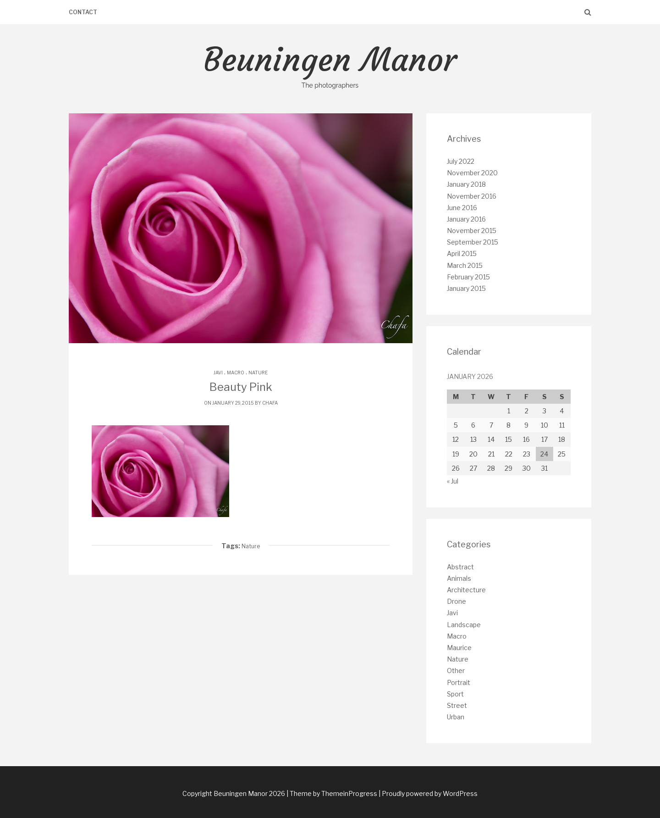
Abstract (460, 567)
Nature (258, 372)
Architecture (466, 590)
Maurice (459, 647)
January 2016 (466, 219)
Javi (218, 372)
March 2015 (465, 265)
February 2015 (468, 277)
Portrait (458, 682)
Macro (235, 372)
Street (457, 705)
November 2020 (472, 173)
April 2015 (462, 253)
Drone (456, 601)
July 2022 (460, 161)
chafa (270, 403)
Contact (83, 12)
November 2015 (471, 230)
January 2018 (466, 184)
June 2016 (462, 207)
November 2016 (471, 196)
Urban (455, 717)
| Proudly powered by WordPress (428, 793)
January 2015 (466, 288)
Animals (459, 578)
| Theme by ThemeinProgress (331, 793)
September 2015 (472, 242)
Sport (455, 694)
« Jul (452, 481)
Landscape (464, 625)
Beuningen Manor (330, 65)
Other (456, 670)
